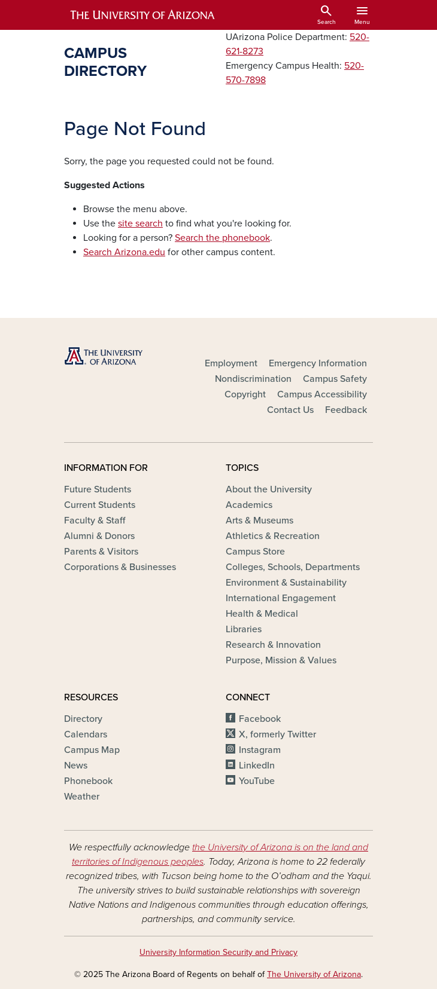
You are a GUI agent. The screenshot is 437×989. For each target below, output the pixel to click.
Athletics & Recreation (273, 536)
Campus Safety (335, 379)
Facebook (260, 719)
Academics (249, 505)
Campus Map (92, 750)
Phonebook (88, 781)
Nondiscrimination (253, 379)
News (75, 765)
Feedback (346, 410)
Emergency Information (318, 363)
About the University (269, 489)
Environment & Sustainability (286, 583)
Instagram (260, 750)
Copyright (245, 394)
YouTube (257, 781)
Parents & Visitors (101, 552)
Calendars (85, 734)
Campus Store (255, 552)
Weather (81, 797)
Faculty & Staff (94, 520)
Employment (231, 363)
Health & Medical (262, 614)
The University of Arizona (314, 974)
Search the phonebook (222, 238)
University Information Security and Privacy (218, 952)
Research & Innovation (273, 645)
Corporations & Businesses (120, 567)
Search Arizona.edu (124, 252)
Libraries (244, 629)
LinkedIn (257, 765)
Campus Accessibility (322, 394)
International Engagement (281, 598)
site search (140, 223)
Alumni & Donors (99, 536)
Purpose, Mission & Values (281, 660)
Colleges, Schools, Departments (293, 567)
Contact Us (290, 410)
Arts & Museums (259, 520)
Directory (83, 719)
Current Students (99, 505)
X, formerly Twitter (277, 734)
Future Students (97, 489)
